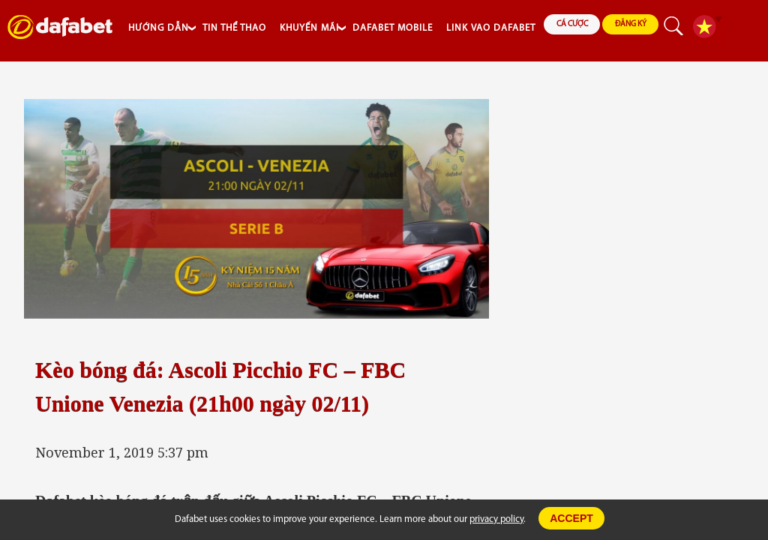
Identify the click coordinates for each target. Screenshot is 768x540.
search (674, 27)
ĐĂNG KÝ (630, 24)
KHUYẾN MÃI (309, 28)
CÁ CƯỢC (572, 24)
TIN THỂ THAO (234, 28)
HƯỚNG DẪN (158, 28)
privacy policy (497, 519)
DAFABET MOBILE (392, 28)
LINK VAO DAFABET (491, 28)
